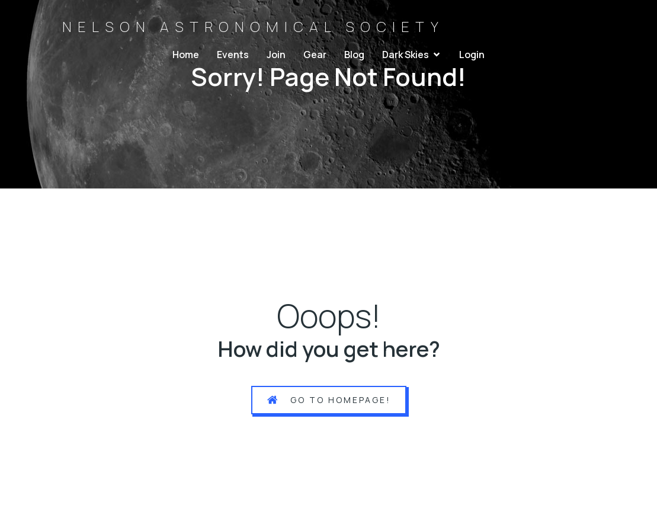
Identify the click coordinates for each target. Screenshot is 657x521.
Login (472, 54)
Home (185, 54)
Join (276, 54)
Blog (354, 54)
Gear (314, 54)
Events (233, 54)
